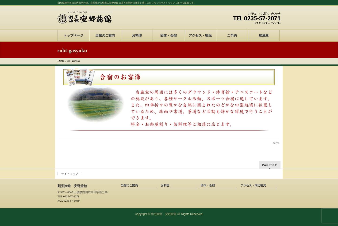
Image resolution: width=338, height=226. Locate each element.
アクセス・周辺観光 (253, 185)
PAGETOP (269, 164)
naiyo (276, 142)
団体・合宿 (208, 185)
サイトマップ (69, 173)
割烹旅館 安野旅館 (163, 214)
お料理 (165, 185)
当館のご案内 (129, 185)
